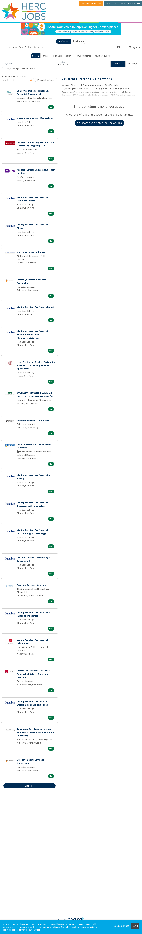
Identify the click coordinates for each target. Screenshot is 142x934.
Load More (29, 785)
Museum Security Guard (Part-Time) (35, 118)
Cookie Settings (121, 926)
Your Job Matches (83, 55)
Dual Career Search (62, 55)
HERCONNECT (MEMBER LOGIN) (123, 3)
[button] (139, 13)
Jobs (14, 47)
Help (121, 47)
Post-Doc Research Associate (32, 585)
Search (35, 55)
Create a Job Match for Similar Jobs (99, 123)
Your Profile (25, 47)
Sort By (6, 80)
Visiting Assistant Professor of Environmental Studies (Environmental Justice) (32, 334)
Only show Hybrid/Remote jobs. (21, 68)
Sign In (134, 47)
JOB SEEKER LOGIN (91, 3)
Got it (135, 926)
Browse (46, 55)
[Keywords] (29, 64)
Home (6, 47)
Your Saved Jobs (102, 55)
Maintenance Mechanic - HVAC (32, 252)
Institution (78, 41)
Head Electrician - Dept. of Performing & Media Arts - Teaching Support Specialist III (36, 365)
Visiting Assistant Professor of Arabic (36, 307)
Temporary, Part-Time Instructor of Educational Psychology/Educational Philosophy (35, 732)
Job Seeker (63, 41)
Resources (39, 47)
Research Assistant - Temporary (33, 420)
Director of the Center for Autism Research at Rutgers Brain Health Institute (34, 674)
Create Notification (46, 80)
